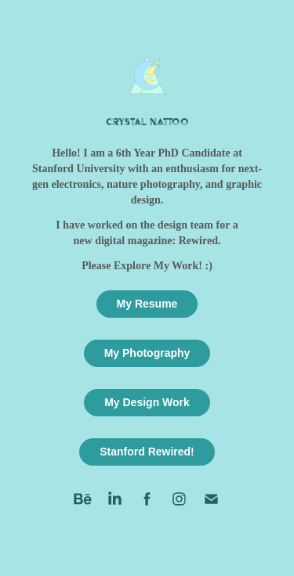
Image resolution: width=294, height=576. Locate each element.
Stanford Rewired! (147, 451)
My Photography (147, 353)
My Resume (147, 303)
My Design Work (147, 402)
